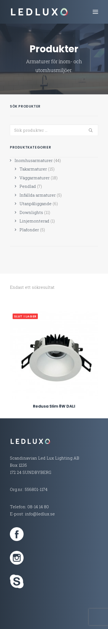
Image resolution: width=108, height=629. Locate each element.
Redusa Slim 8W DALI (54, 406)
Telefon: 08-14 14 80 (29, 506)
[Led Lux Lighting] (39, 11)
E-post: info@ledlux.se (32, 514)
